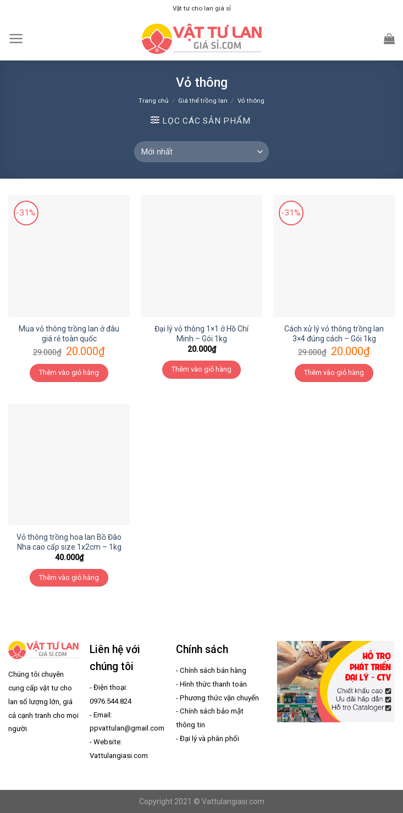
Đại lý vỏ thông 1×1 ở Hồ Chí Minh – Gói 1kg (201, 333)
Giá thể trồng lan (203, 100)
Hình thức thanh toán (213, 684)
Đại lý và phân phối (209, 738)
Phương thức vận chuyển (219, 698)
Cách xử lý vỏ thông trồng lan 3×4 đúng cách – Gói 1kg (334, 333)
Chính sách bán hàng (213, 670)
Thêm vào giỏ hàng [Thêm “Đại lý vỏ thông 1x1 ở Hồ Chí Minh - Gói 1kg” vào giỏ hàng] (201, 369)
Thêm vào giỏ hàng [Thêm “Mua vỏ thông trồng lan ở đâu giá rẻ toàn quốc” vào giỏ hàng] (69, 372)
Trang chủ (153, 100)
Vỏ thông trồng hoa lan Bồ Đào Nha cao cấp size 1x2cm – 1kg (69, 542)
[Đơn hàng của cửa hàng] (201, 151)
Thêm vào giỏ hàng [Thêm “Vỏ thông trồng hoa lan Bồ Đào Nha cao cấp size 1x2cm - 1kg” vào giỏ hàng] (69, 577)
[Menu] (16, 38)
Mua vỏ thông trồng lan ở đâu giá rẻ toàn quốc (69, 333)
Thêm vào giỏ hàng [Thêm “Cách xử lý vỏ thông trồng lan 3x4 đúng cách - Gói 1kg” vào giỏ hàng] (334, 372)
